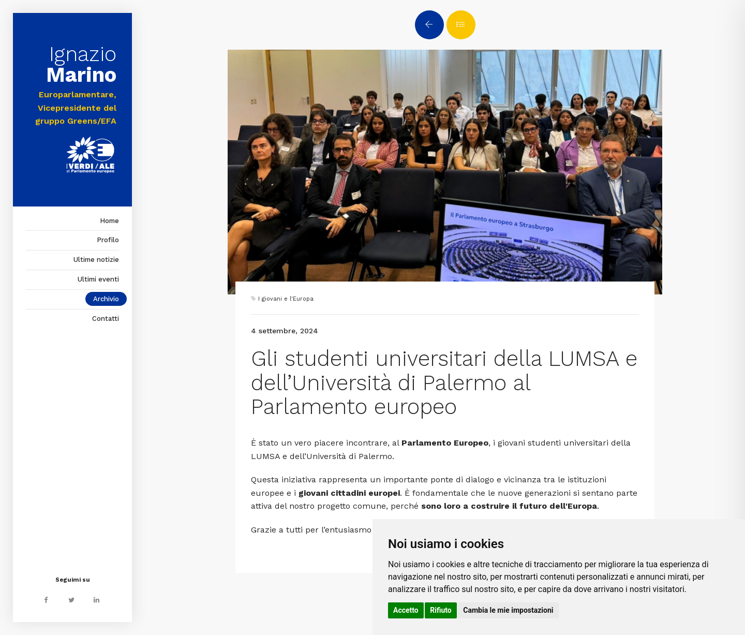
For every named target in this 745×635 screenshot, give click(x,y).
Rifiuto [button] (441, 610)
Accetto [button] (406, 610)
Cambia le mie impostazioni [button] (508, 610)
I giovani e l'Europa (286, 299)
